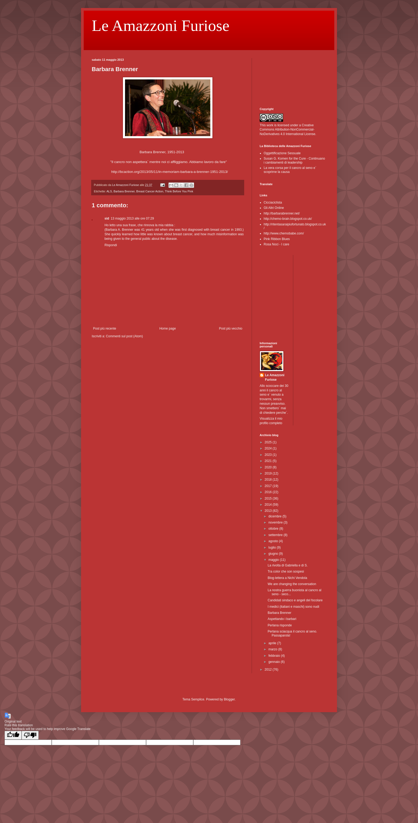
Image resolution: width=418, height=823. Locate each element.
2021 (269, 461)
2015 (269, 498)
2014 (269, 504)
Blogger (229, 699)
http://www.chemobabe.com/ (284, 233)
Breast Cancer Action (149, 191)
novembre (276, 522)
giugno (273, 554)
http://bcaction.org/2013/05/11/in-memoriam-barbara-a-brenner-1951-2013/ (169, 172)
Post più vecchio (230, 328)
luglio (272, 547)
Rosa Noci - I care (276, 244)
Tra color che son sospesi (286, 571)
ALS (109, 191)
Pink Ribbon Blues (277, 239)
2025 (269, 442)
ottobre (273, 528)
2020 (269, 467)
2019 (269, 473)
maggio (274, 560)
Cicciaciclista (273, 202)
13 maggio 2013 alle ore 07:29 (132, 218)
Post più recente (104, 328)
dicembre (275, 516)
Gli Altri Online (274, 208)
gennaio (274, 662)
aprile (272, 643)
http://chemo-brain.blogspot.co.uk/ (288, 219)
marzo (273, 649)
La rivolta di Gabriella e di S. (288, 565)
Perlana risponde (280, 625)
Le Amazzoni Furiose (161, 25)
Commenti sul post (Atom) (124, 336)
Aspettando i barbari (282, 619)
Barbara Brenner (124, 191)
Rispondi (110, 245)
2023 (269, 455)
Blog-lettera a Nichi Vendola (287, 578)
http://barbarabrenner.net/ (282, 213)
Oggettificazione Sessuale (282, 153)
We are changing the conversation (292, 584)
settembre (276, 535)
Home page (167, 328)
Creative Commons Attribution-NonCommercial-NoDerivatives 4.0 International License (287, 129)
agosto (273, 541)
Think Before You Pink (179, 191)
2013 (269, 511)
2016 (269, 492)
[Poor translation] (30, 735)
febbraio (274, 656)
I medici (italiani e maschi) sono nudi (293, 607)
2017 (269, 486)
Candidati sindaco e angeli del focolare (295, 600)
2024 (269, 448)
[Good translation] (13, 735)
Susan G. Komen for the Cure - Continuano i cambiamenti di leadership (294, 160)
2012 (269, 669)
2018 (269, 479)
